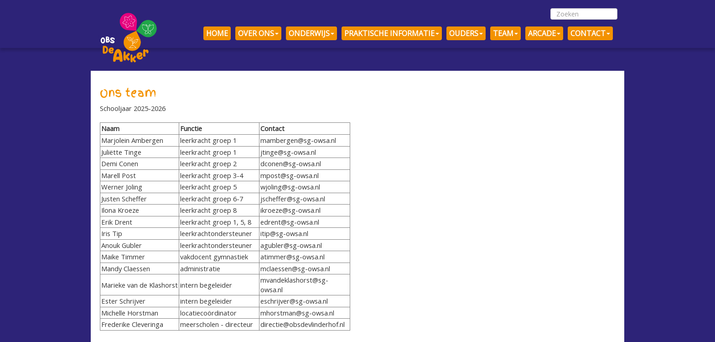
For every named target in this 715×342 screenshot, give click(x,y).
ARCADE (544, 33)
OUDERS (466, 33)
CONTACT (590, 33)
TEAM (505, 33)
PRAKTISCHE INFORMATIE (391, 33)
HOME (217, 33)
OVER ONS (258, 33)
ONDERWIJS (311, 33)
